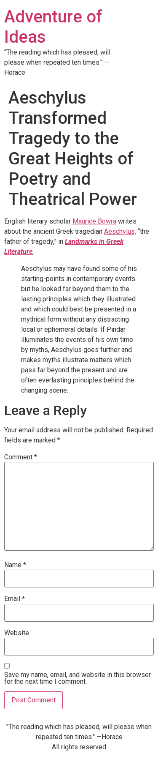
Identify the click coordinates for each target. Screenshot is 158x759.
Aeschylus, (120, 231)
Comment (20, 457)
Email (14, 598)
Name (15, 565)
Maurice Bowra (94, 221)
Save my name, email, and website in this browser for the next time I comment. (77, 678)
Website (16, 633)
